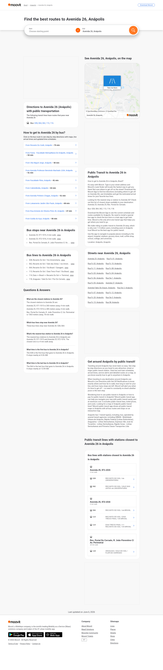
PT (84, 640)
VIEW (59, 235)
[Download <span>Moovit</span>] (146, 5)
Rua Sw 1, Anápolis (113, 278)
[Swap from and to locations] (78, 30)
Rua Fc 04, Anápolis (113, 273)
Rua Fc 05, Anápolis (96, 283)
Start (30, 28)
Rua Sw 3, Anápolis (113, 297)
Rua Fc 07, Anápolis (96, 293)
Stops (112, 636)
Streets (113, 633)
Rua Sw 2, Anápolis (125, 288)
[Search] (133, 30)
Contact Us (36, 644)
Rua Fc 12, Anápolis (113, 293)
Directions (114, 643)
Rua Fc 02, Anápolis (96, 264)
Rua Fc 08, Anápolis (113, 268)
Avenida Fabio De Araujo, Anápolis (101, 288)
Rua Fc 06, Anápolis (96, 278)
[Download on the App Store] (35, 634)
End (83, 28)
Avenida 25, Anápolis (96, 259)
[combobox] (51, 31)
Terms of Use (13, 644)
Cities (112, 640)
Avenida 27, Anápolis (114, 283)
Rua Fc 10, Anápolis (113, 264)
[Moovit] (14, 5)
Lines (112, 626)
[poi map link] (112, 91)
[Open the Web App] (53, 634)
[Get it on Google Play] (16, 634)
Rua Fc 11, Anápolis (96, 268)
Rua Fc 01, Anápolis (114, 259)
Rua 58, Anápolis (112, 302)
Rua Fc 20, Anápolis (96, 297)
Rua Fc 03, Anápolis (96, 273)
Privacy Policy (25, 644)
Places (113, 629)
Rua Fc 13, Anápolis (96, 302)
